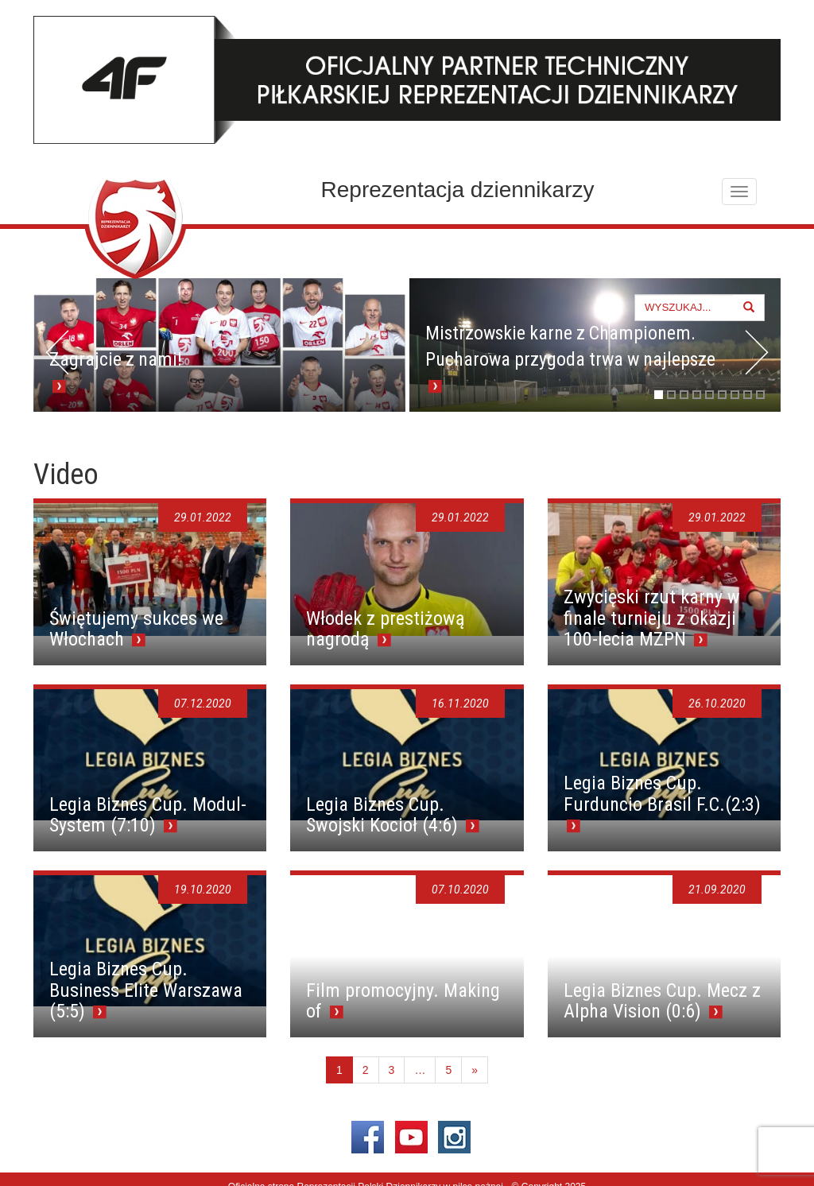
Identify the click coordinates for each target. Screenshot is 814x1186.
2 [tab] (671, 394)
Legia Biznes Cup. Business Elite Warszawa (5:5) (145, 990)
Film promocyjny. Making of (403, 1000)
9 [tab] (760, 394)
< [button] (57, 352)
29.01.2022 (202, 517)
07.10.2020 (460, 889)
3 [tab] (684, 394)
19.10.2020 (202, 889)
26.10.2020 (717, 703)
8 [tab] (747, 394)
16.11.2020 (460, 703)
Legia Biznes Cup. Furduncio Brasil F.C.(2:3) (662, 793)
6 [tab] (722, 394)
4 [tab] (696, 394)
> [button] (757, 352)
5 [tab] (709, 394)
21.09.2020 (717, 889)
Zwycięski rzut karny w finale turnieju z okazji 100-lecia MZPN (652, 618)
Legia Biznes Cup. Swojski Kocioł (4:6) (384, 814)
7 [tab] (735, 394)
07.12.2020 (202, 703)
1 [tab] (658, 394)
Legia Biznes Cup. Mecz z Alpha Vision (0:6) (662, 1000)
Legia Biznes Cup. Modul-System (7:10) (147, 814)
